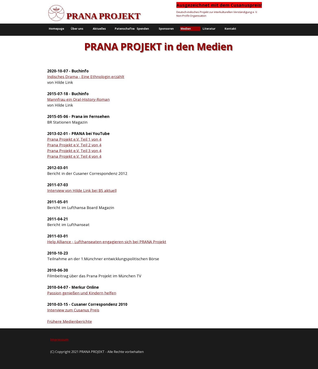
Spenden (143, 28)
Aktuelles (99, 28)
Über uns (77, 28)
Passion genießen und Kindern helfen (81, 292)
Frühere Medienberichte (69, 321)
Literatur (209, 28)
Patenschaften (125, 28)
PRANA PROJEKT (103, 16)
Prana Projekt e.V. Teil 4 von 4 (74, 156)
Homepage (56, 28)
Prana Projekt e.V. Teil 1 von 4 (74, 139)
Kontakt (230, 28)
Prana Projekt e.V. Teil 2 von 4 (74, 144)
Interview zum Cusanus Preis (73, 309)
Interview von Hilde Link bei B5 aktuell (82, 190)
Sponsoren (166, 28)
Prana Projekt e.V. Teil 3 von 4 (74, 150)
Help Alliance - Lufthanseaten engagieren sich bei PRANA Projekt (106, 241)
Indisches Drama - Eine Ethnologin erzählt (85, 76)
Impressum (59, 339)
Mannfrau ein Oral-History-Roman (78, 99)
